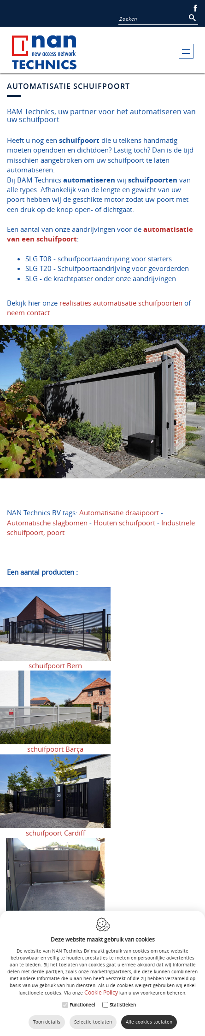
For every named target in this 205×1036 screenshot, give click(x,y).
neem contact (28, 312)
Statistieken (123, 1005)
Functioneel (82, 1005)
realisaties (75, 302)
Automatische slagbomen (47, 522)
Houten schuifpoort (124, 522)
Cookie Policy (101, 992)
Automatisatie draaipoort (119, 512)
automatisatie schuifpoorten (137, 302)
